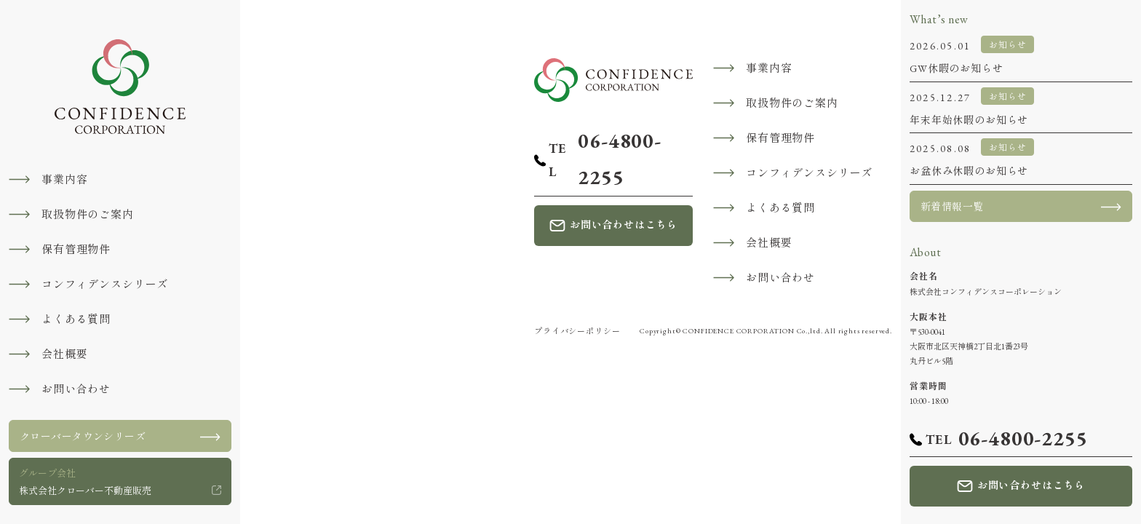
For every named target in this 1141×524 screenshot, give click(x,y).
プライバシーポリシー (577, 331)
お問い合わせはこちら (623, 224)
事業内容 (64, 179)
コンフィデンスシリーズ (104, 284)
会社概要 (64, 354)
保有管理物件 (76, 249)
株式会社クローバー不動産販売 (85, 480)
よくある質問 (76, 319)
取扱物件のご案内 (87, 214)
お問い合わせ (76, 389)
